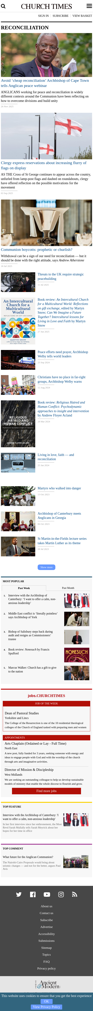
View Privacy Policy (46, 1007)
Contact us (46, 913)
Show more (46, 567)
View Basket (82, 15)
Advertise (46, 927)
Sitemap (46, 948)
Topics (46, 954)
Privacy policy (46, 968)
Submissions (46, 941)
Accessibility (46, 934)
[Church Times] (46, 8)
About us (46, 906)
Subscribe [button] (60, 15)
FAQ (46, 961)
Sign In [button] (43, 15)
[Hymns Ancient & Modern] (46, 989)
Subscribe (46, 920)
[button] (19, 895)
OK (46, 1001)
